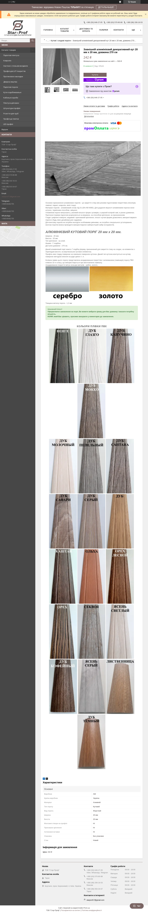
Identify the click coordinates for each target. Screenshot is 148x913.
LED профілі (8, 124)
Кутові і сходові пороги (61, 41)
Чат (136, 906)
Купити (95, 74)
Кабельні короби (10, 97)
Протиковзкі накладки (13, 76)
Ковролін (7, 60)
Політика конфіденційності (92, 910)
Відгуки (5, 129)
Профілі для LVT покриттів (14, 71)
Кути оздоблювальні (12, 92)
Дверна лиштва (10, 82)
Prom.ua (87, 908)
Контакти (119, 30)
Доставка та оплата (86, 30)
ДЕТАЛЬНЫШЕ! (106, 7)
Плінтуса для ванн (11, 103)
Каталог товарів (9, 50)
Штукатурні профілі (11, 108)
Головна (48, 30)
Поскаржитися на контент (70, 910)
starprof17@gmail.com (11, 196)
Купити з (95, 80)
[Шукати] (32, 40)
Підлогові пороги (10, 87)
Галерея (103, 30)
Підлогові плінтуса (11, 55)
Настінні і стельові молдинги (15, 66)
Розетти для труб (10, 113)
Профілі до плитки (11, 119)
